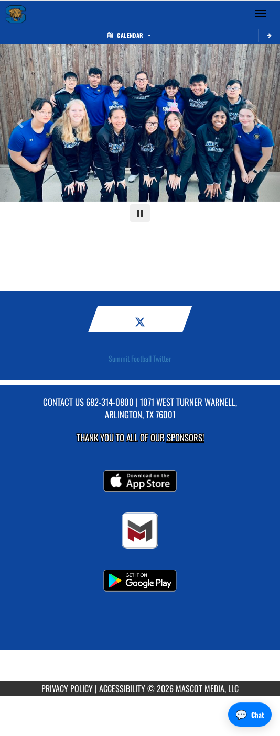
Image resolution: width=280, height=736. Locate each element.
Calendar (128, 35)
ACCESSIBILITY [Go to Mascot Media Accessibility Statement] (122, 688)
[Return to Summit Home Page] (15, 14)
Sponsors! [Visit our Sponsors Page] (185, 437)
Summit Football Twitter (140, 358)
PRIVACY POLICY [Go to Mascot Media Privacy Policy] (67, 688)
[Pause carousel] (140, 213)
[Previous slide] (21, 123)
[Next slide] (259, 123)
